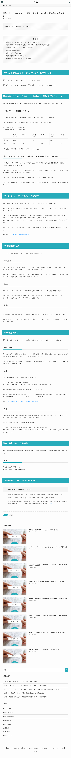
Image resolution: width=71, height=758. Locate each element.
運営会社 (9, 748)
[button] (69, 2)
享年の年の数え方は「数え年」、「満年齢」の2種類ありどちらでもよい (29, 45)
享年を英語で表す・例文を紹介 (17, 56)
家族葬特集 (8, 720)
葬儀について (9, 735)
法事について (9, 724)
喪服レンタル (9, 712)
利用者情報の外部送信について (30, 748)
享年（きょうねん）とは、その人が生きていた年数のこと (25, 42)
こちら (50, 503)
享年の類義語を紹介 (14, 50)
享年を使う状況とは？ (14, 53)
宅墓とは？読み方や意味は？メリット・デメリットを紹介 (20, 681)
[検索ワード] (35, 670)
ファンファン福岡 (59, 748)
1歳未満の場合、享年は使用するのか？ (19, 58)
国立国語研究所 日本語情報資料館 (18, 234)
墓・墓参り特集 (9, 716)
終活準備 (7, 731)
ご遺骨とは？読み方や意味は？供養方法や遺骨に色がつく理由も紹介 (24, 693)
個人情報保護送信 (17, 748)
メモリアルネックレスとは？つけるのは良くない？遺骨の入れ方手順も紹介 (26, 685)
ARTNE (52, 748)
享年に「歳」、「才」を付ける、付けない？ (21, 47)
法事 (12, 515)
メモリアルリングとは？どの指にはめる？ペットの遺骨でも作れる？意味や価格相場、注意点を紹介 (33, 689)
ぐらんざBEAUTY (44, 748)
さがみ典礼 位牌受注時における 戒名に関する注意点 (24, 401)
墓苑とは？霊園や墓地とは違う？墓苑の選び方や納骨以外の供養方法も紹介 (26, 697)
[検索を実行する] (66, 670)
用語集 (6, 515)
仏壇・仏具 (8, 708)
